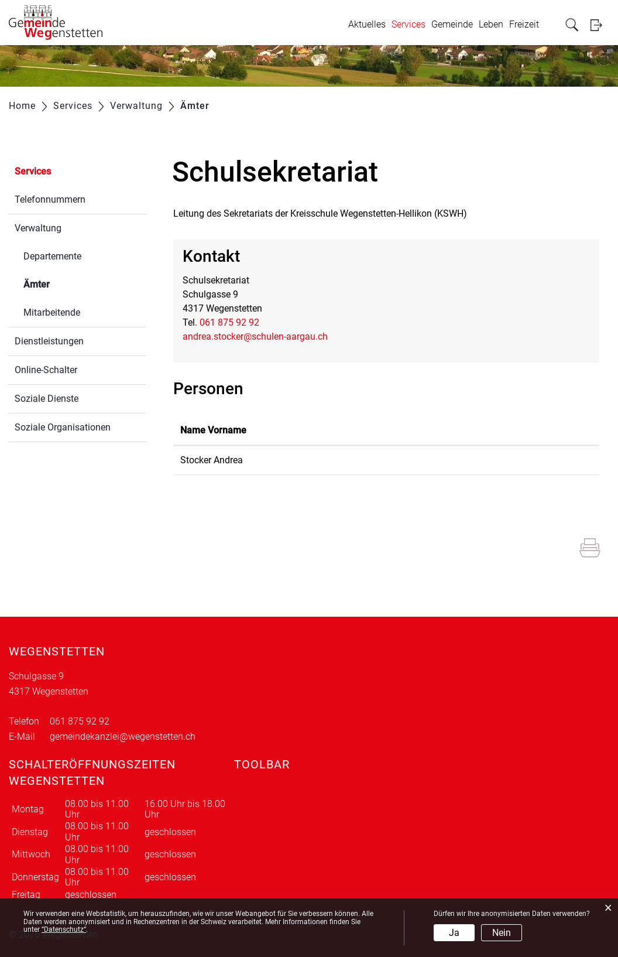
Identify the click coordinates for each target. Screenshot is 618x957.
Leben (491, 24)
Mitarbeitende (51, 312)
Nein (501, 932)
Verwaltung (38, 228)
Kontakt (374, 430)
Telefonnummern (50, 199)
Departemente (52, 256)
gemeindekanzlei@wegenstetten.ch (122, 736)
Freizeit (524, 24)
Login (599, 25)
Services (408, 24)
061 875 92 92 (229, 322)
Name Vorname (213, 430)
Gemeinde (452, 24)
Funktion (288, 430)
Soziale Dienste (46, 398)
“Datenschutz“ (64, 929)
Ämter (64, 283)
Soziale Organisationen (63, 427)
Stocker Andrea (211, 460)
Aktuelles (367, 24)
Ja (454, 932)
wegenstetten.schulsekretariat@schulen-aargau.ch (461, 460)
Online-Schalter (46, 369)
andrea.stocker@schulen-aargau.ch (255, 336)
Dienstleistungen (49, 341)
